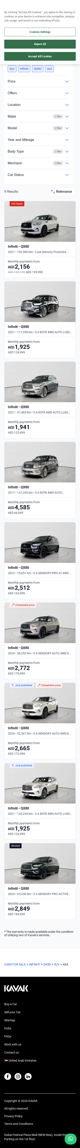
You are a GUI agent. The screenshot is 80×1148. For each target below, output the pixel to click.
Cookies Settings (40, 32)
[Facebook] (7, 1076)
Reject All (40, 44)
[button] (12, 68)
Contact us (11, 1052)
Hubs (7, 1028)
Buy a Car (10, 1004)
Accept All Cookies (40, 56)
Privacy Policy (13, 1116)
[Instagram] (18, 1076)
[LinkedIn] (28, 1076)
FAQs (7, 1036)
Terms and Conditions (18, 1124)
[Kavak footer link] (16, 990)
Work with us (12, 1044)
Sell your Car (12, 1012)
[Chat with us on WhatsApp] (70, 1139)
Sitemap (9, 1020)
